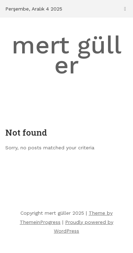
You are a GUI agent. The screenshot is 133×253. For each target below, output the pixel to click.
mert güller (66, 55)
